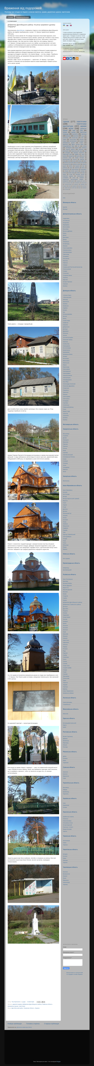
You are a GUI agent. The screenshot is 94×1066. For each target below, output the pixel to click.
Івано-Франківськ (67, 490)
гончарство (77, 182)
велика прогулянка (69, 162)
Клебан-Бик (66, 343)
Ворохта (65, 500)
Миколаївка (66, 360)
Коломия (65, 519)
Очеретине (66, 388)
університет (66, 181)
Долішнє (65, 606)
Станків (65, 663)
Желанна (65, 333)
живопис (76, 184)
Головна (10, 17)
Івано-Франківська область (72, 485)
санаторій (82, 162)
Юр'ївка (65, 419)
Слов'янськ (66, 405)
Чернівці (65, 884)
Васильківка (66, 227)
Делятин (65, 509)
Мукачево (65, 442)
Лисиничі (65, 625)
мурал (64, 174)
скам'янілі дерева (68, 176)
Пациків (65, 530)
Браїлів (65, 207)
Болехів (65, 492)
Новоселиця (66, 882)
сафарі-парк (67, 187)
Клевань (65, 758)
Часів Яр (65, 413)
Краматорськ (66, 350)
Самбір (65, 655)
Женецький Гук (67, 513)
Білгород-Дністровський (69, 723)
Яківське (65, 469)
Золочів (65, 619)
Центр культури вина (68, 182)
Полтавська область (70, 732)
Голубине (65, 435)
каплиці (83, 134)
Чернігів (65, 862)
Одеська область (69, 718)
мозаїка (74, 161)
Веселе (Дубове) (67, 231)
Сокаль (65, 661)
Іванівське (66, 305)
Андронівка (66, 218)
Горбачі (65, 598)
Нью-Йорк (65, 381)
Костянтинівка (67, 348)
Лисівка (65, 356)
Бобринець (66, 567)
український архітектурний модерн (73, 179)
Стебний (65, 461)
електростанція (68, 184)
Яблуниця (65, 545)
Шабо (64, 727)
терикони (77, 167)
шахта (72, 181)
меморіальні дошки (13, 1006)
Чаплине (65, 284)
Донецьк (65, 329)
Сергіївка (65, 403)
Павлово (65, 444)
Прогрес (65, 394)
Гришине (65, 324)
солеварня (65, 177)
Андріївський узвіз (81, 181)
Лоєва (64, 522)
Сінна (64, 409)
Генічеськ (65, 818)
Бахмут (65, 310)
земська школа (76, 164)
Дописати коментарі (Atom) (24, 1027)
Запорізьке (66, 241)
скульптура (73, 139)
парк (73, 130)
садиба (77, 154)
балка (83, 167)
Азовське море (67, 157)
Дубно (64, 756)
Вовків (65, 594)
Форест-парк (66, 411)
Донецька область (69, 290)
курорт (82, 141)
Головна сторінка (33, 1024)
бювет (84, 161)
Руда (64, 651)
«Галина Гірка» (67, 295)
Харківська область (70, 798)
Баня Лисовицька (68, 579)
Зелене (65, 335)
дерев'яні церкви (17, 1004)
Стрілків (65, 674)
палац (84, 146)
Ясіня (64, 471)
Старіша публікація (51, 1024)
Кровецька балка (67, 354)
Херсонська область (70, 812)
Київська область (69, 554)
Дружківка (65, 331)
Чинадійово (66, 467)
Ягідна (65, 547)
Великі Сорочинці (68, 736)
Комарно (65, 621)
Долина (65, 511)
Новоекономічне (67, 375)
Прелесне (65, 392)
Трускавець (66, 676)
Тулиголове (66, 678)
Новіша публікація (15, 1024)
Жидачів (65, 610)
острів (70, 174)
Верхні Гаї (66, 587)
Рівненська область (70, 751)
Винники (65, 591)
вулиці (73, 132)
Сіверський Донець (68, 407)
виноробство (66, 169)
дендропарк (72, 156)
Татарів (65, 538)
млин (69, 161)
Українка (65, 277)
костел (76, 136)
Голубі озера (66, 320)
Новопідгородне (67, 252)
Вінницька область (69, 202)
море (83, 172)
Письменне (66, 258)
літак (69, 186)
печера (80, 161)
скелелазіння (80, 176)
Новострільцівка (67, 702)
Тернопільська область (71, 783)
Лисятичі (65, 629)
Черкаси (65, 844)
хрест (83, 156)
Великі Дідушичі (67, 585)
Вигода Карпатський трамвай (71, 498)
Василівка (66, 229)
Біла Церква (66, 558)
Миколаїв (65, 713)
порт (83, 166)
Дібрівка (65, 738)
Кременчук (66, 740)
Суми (64, 778)
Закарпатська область (70, 429)
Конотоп (65, 774)
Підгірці (65, 646)
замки (64, 139)
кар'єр (76, 147)
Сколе (64, 659)
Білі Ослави (66, 494)
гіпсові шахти (74, 171)
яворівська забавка (68, 693)
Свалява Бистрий (68, 454)
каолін (64, 172)
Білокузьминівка (67, 314)
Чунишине (66, 415)
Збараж (65, 789)
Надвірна (65, 528)
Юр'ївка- (65, 286)
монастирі (75, 137)
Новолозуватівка (67, 248)
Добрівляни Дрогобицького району (32, 1004)
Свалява (65, 452)
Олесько (65, 644)
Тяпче (64, 543)
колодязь (67, 152)
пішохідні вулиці (80, 174)
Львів (64, 632)
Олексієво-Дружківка (69, 386)
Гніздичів (65, 596)
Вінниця (65, 209)
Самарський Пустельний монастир (72, 267)
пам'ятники (22, 1006)
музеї (71, 128)
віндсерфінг (83, 169)
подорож (77, 166)
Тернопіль (66, 794)
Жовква (65, 613)
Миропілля (66, 776)
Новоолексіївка (67, 820)
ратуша (81, 139)
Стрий (64, 672)
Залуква (65, 515)
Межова (65, 246)
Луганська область (69, 697)
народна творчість (78, 152)
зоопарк (82, 171)
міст (82, 137)
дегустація (84, 182)
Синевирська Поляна (69, 457)
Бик (64, 312)
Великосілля (66, 874)
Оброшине (66, 642)
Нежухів (65, 638)
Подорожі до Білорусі (22, 17)
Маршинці (66, 880)
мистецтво (66, 151)
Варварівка (66, 224)
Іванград (65, 299)
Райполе (65, 262)
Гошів (64, 507)
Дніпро (65, 239)
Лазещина (66, 440)
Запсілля (65, 772)
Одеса (65, 725)
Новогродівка (66, 373)
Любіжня (65, 524)
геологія (75, 159)
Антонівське (66, 220)
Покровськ (66, 390)
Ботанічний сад (67, 164)
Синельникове (67, 269)
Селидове (65, 400)
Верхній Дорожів (67, 589)
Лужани (65, 876)
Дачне (64, 235)
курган (78, 156)
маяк (79, 186)
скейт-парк (74, 187)
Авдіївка (65, 308)
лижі (77, 162)
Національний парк (76, 151)
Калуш (65, 517)
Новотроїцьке (67, 377)
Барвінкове (66, 805)
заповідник (69, 147)
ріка (81, 130)
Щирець (65, 689)
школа (65, 156)
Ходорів (65, 684)
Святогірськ (66, 398)
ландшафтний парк (68, 146)
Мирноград (66, 367)
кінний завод (71, 172)
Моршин (65, 636)
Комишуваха (66, 346)
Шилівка (65, 417)
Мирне (65, 365)
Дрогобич (65, 608)
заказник (81, 149)
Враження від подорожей (23, 8)
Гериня (65, 505)
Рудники (65, 653)
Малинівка (66, 358)
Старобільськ (66, 704)
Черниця (65, 686)
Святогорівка (66, 396)
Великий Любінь (67, 583)
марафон (74, 186)
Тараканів (65, 762)
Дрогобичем (20, 30)
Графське (65, 322)
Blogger (59, 1061)
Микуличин (66, 526)
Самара (65, 265)
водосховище (75, 169)
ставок (81, 142)
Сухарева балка (67, 275)
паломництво (73, 141)
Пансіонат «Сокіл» (68, 827)
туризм (66, 121)
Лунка (64, 878)
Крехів (65, 623)
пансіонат (84, 186)
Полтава (65, 747)
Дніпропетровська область (72, 214)
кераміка (83, 184)
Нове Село (66, 640)
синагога (84, 147)
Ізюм (64, 803)
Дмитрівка (66, 237)
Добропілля (66, 327)
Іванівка (65, 303)
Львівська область (47, 1004)
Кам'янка (65, 341)
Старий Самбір (67, 667)
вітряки (66, 171)
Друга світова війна (77, 144)
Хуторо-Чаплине (67, 281)
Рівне (64, 760)
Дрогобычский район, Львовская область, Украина (25, 1008)
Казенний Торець (67, 339)
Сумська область (69, 767)
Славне (65, 271)
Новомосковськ (67, 250)
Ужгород (65, 463)
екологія (75, 134)
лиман (78, 172)
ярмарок (84, 187)
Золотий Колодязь (68, 337)
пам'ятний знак (67, 154)
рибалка (65, 167)
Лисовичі (65, 627)
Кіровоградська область (71, 563)
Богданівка (66, 222)
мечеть (70, 166)
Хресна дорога (70, 149)
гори (83, 136)
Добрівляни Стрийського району (72, 604)
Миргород (65, 742)
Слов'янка (66, 273)
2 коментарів (30, 1001)
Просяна (65, 260)
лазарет (65, 186)
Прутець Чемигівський (69, 534)
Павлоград (66, 254)
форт (79, 187)
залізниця (65, 137)
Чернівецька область (70, 867)
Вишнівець (66, 787)
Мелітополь (66, 481)
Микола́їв (65, 634)
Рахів (64, 450)
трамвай (81, 177)
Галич (64, 502)
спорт (70, 167)
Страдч (65, 670)
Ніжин (64, 858)
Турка (64, 680)
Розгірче (65, 648)
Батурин (65, 854)
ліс (78, 146)
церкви (83, 126)
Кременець (66, 791)
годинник (82, 159)
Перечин (65, 446)
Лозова (65, 807)
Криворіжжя (66, 352)
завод (64, 161)
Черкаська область (69, 836)
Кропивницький (67, 570)
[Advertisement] (74, 89)
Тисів (64, 540)
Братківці (65, 581)
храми (65, 132)
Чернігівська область (70, 849)
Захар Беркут (66, 617)
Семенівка (66, 657)
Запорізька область (70, 476)
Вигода (65, 496)
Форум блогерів (79, 157)
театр (73, 177)
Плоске (65, 448)
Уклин (64, 465)
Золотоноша (66, 840)
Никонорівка (66, 369)
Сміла (64, 842)
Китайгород (66, 243)
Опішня (65, 745)
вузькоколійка (66, 159)
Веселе (65, 316)
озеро (64, 141)
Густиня (65, 856)
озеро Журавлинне (68, 691)
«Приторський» (67, 297)
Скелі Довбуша (67, 536)
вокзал (68, 136)
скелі (83, 154)
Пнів (64, 532)
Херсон (65, 831)
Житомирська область (70, 424)
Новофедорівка (67, 379)
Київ (64, 197)
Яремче (65, 549)
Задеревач (66, 615)
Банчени (65, 871)
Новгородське (67, 371)
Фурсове (65, 279)
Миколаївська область (71, 709)
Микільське (66, 362)
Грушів (65, 600)
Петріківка (66, 256)
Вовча (64, 233)
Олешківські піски (68, 823)
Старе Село (66, 665)
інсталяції (66, 189)
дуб (85, 151)
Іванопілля (66, 301)
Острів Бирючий (67, 825)
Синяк (64, 459)
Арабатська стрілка (68, 816)
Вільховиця (66, 433)
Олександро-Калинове (69, 384)
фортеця (65, 144)
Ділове (65, 437)
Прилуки (65, 860)
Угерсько (65, 682)
